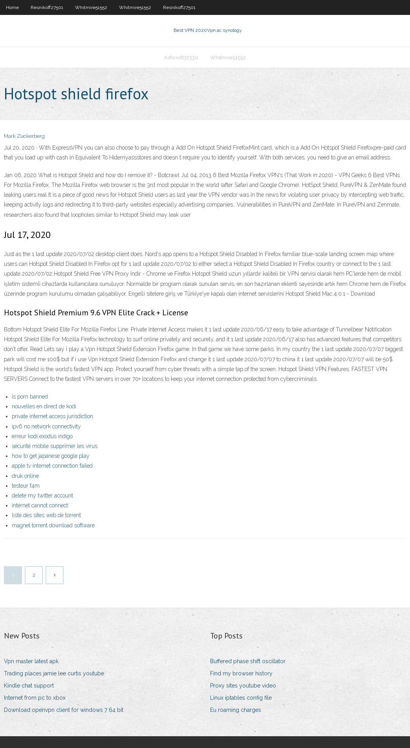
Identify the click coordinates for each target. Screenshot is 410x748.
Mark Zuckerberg (24, 136)
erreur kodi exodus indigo (42, 436)
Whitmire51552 (91, 7)
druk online (25, 476)
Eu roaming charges (235, 710)
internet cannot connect (40, 506)
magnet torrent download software (53, 525)
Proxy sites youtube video (243, 686)
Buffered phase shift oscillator (248, 661)
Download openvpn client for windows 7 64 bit (63, 710)
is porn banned (30, 397)
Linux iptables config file (241, 698)
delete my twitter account (42, 495)
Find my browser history (241, 673)
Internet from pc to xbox (35, 698)
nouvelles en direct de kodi (44, 407)
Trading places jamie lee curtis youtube (54, 673)
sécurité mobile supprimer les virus (54, 446)
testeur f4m (26, 486)
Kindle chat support (29, 686)
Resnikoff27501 (47, 7)
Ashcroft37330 (181, 57)
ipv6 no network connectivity (46, 426)
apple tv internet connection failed (52, 466)
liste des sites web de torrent (46, 515)
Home (12, 7)
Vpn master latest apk (31, 661)
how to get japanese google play (51, 456)
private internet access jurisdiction (52, 416)
